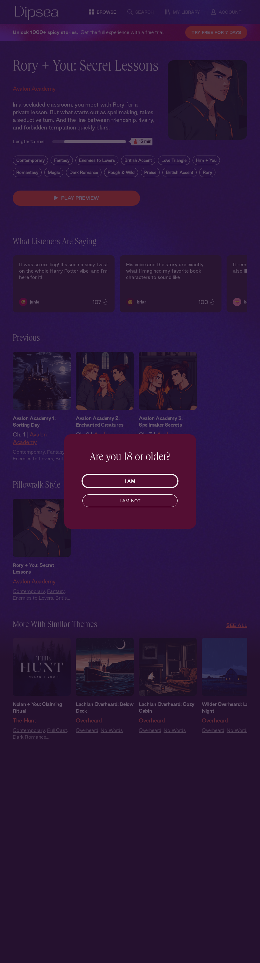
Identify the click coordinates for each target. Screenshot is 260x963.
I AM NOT (130, 501)
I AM (130, 481)
